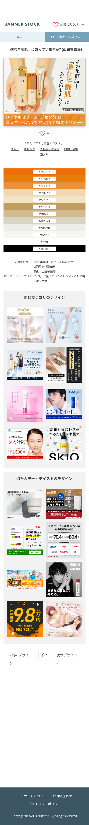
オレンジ (29, 149)
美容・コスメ (52, 143)
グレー (15, 149)
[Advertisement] (44, 10)
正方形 (44, 154)
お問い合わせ (62, 796)
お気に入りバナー (72, 24)
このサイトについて (32, 796)
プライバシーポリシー (44, 803)
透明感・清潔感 (49, 149)
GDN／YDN (71, 149)
